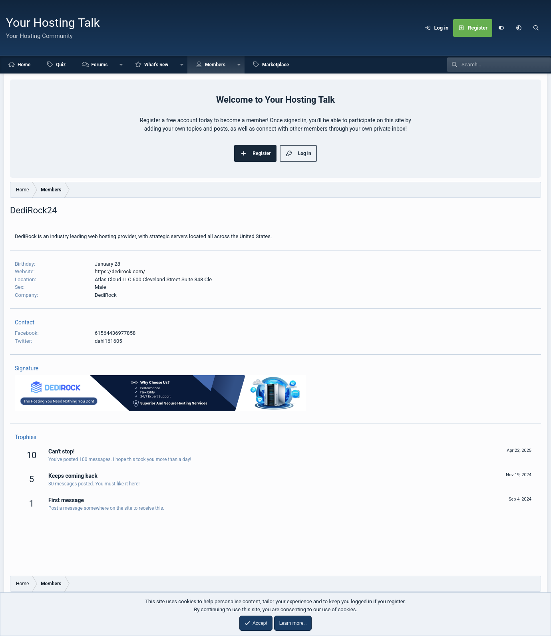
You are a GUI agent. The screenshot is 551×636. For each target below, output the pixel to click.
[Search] (536, 28)
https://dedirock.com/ (120, 271)
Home (24, 65)
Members (215, 65)
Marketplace (275, 65)
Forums (99, 65)
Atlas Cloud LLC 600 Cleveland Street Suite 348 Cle (153, 279)
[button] (518, 28)
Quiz (61, 65)
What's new (156, 65)
